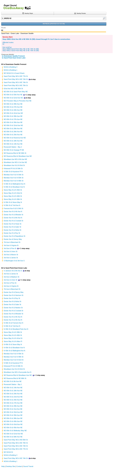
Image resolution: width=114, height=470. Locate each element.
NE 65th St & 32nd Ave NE (13, 125)
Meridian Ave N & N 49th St (13, 357)
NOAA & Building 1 (10, 70)
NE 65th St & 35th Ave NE (13, 122)
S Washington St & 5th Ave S (14, 261)
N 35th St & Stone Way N (13, 202)
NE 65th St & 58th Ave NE (13, 437)
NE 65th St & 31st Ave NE (13, 409)
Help (3, 466)
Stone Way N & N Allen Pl (13, 341)
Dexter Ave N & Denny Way (14, 292)
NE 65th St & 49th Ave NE (13, 104)
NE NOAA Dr (8, 452)
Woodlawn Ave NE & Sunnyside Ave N (17, 372)
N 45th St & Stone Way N (13, 344)
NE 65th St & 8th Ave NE (13, 381)
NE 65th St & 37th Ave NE (13, 119)
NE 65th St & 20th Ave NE (13, 394)
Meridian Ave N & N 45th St (13, 354)
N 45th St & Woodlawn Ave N (14, 187)
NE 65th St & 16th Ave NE (13, 390)
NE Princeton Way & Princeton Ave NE (17, 101)
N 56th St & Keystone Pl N (13, 171)
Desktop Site (10, 466)
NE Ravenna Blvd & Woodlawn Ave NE (18, 156)
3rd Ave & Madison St (11, 277)
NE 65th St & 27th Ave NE (13, 403)
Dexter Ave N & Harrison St (13, 295)
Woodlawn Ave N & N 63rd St (14, 165)
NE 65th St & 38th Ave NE (13, 418)
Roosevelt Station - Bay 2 (13, 147)
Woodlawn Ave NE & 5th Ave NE (15, 159)
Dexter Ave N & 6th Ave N (13, 218)
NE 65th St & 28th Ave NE (13, 128)
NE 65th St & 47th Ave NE (13, 107)
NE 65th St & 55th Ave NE (13, 95)
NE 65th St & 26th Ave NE (13, 131)
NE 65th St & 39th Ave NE (13, 116)
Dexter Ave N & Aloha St (12, 230)
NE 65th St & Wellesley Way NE (15, 430)
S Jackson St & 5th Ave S (13, 271)
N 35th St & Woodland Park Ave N (16, 329)
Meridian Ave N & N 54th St (13, 175)
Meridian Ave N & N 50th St (13, 178)
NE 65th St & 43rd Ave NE (13, 424)
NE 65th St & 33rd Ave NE (13, 412)
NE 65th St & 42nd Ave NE (13, 113)
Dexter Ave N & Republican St (14, 236)
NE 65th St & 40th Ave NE (13, 421)
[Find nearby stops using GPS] (27, 13)
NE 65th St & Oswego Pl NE (14, 150)
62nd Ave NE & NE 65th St (13, 88)
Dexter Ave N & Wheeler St (13, 215)
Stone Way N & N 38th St (13, 199)
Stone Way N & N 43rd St (13, 193)
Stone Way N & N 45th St (13, 190)
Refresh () (54, 23)
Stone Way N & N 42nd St (13, 338)
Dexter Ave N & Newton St (13, 308)
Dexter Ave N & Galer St (12, 227)
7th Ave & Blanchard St (12, 242)
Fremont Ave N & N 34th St (13, 208)
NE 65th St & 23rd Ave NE (13, 397)
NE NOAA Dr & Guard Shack (14, 73)
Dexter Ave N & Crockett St (13, 221)
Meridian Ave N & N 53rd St (13, 360)
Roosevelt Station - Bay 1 (13, 384)
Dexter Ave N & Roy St (12, 233)
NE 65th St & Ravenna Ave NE (15, 138)
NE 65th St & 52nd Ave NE (13, 98)
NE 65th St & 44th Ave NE (13, 110)
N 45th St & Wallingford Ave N (14, 184)
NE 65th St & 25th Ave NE (13, 134)
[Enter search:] (46, 18)
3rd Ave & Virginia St (11, 245)
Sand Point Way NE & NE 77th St (16, 76)
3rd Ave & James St (11, 258)
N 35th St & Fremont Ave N (13, 323)
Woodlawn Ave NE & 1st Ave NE (15, 162)
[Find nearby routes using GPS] (80, 13)
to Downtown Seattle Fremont (13, 56)
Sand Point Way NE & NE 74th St (16, 79)
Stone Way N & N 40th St (13, 196)
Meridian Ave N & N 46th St (13, 181)
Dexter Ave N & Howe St (12, 224)
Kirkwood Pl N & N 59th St (13, 168)
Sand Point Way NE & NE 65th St (16, 440)
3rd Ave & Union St (10, 251)
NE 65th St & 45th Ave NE (13, 427)
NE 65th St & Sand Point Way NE (16, 91)
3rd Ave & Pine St (10, 248)
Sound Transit (28, 466)
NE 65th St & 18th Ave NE (13, 141)
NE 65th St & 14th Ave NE (13, 144)
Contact (19, 466)
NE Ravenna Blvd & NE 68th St (15, 153)
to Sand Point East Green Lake (13, 58)
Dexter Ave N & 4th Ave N (13, 211)
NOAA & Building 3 (10, 67)
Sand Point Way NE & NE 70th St (16, 85)
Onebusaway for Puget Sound (16, 6)
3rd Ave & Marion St (11, 254)
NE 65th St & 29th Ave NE (13, 406)
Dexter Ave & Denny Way (13, 239)
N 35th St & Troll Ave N (12, 205)
